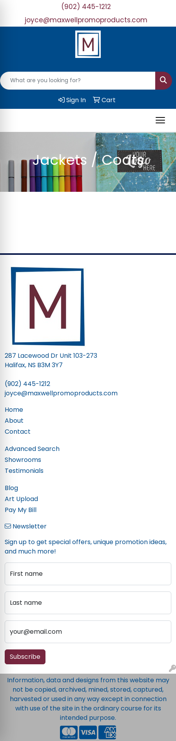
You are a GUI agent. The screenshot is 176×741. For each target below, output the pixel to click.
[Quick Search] (78, 81)
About (14, 420)
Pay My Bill (20, 509)
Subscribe (25, 656)
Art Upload (21, 498)
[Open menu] (160, 120)
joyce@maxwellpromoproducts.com (86, 20)
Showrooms (23, 459)
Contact (18, 431)
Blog (11, 487)
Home (14, 409)
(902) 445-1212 (86, 6)
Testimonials (24, 470)
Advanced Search (32, 448)
